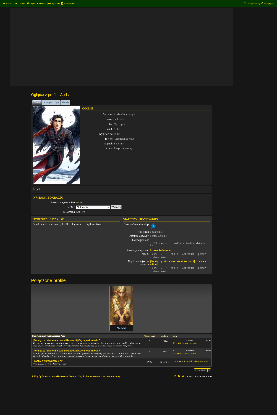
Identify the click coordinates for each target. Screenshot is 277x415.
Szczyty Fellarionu (160, 250)
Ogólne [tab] (37, 102)
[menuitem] (20, 3)
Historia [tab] (65, 102)
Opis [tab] (57, 102)
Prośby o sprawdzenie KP (48, 361)
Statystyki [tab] (47, 102)
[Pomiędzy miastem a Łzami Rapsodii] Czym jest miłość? (178, 263)
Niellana (121, 328)
